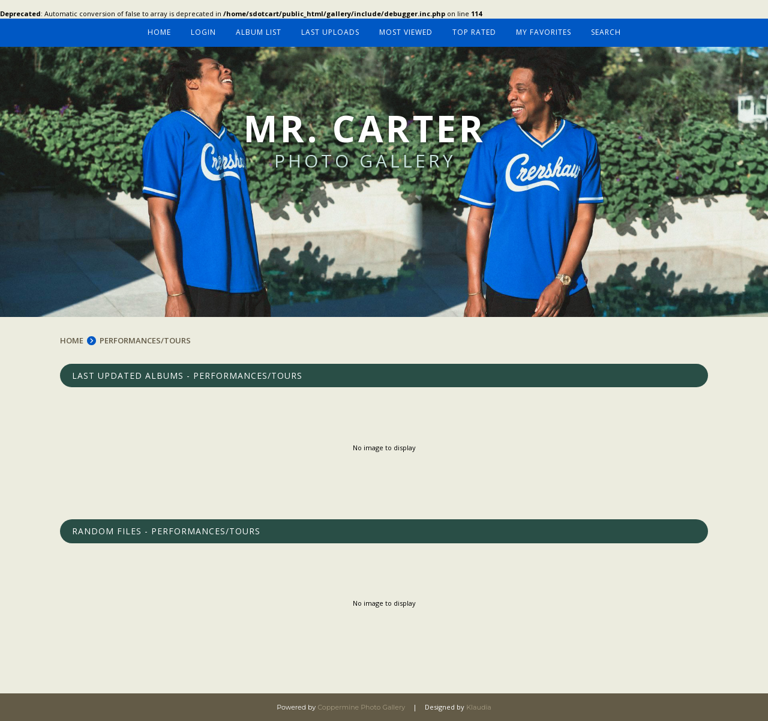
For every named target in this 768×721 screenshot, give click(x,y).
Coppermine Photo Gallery (361, 707)
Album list (258, 32)
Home (159, 32)
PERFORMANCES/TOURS (145, 340)
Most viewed (406, 32)
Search (606, 32)
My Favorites (543, 32)
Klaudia (478, 707)
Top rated (474, 32)
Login (203, 32)
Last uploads (330, 32)
